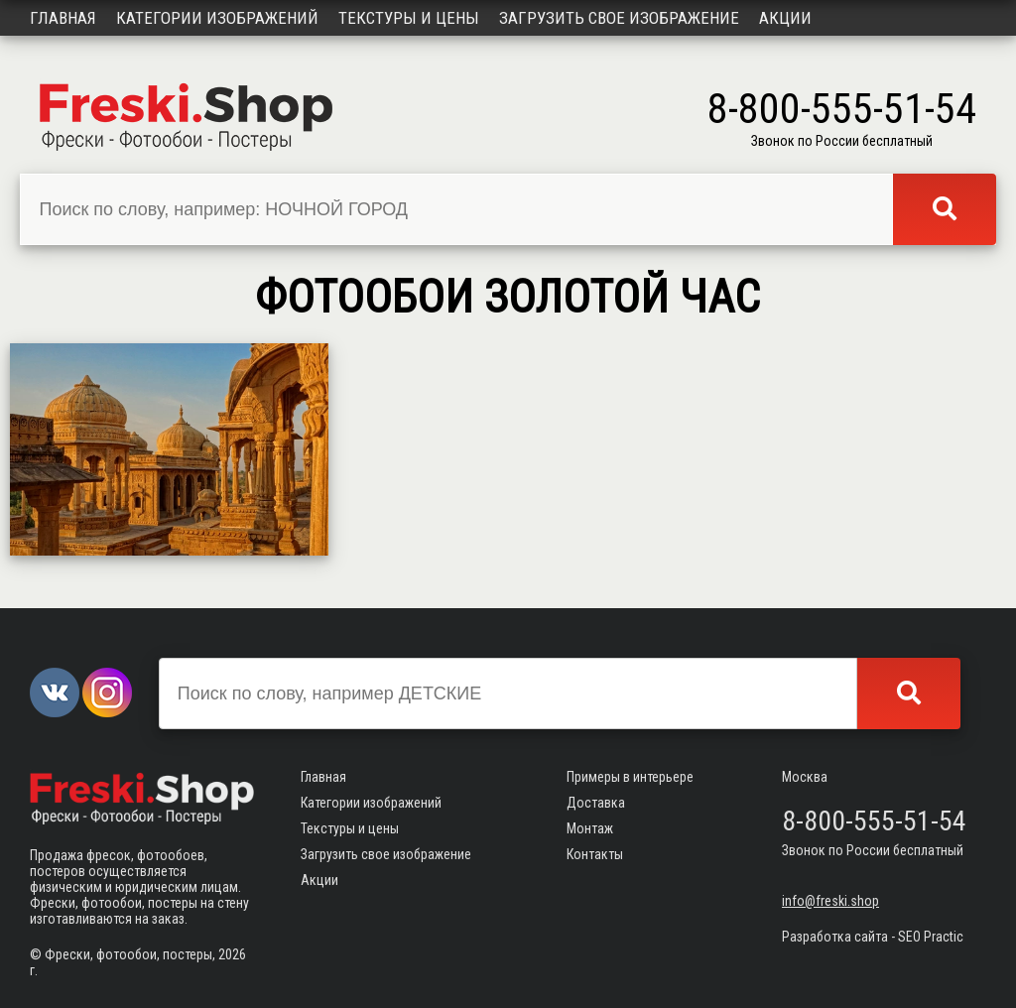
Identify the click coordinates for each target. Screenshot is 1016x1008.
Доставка (596, 803)
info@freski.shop (830, 901)
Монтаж (590, 828)
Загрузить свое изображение (619, 18)
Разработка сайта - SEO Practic (872, 937)
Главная (63, 18)
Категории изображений (217, 18)
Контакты (595, 854)
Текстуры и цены (408, 18)
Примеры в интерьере (630, 777)
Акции (785, 18)
